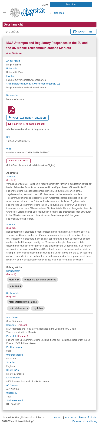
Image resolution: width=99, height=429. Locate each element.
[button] (44, 5)
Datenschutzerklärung (84, 421)
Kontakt (58, 417)
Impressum (71, 417)
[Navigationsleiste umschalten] (5, 13)
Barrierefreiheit (87, 417)
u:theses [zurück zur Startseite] (59, 12)
